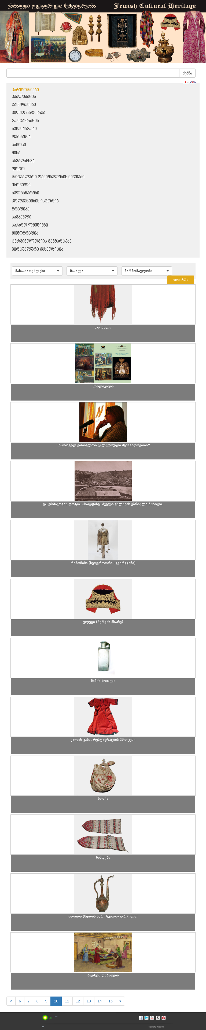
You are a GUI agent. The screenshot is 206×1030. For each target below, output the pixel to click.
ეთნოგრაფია (25, 233)
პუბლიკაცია (24, 97)
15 (110, 1001)
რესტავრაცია (25, 121)
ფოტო (18, 169)
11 (67, 1001)
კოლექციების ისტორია (35, 201)
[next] (120, 1001)
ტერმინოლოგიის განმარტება (42, 241)
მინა (16, 153)
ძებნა (187, 73)
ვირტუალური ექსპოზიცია (37, 249)
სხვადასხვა (23, 161)
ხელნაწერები (25, 193)
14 (100, 1001)
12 (78, 1001)
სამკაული (21, 217)
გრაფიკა (21, 209)
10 (56, 1001)
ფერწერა (21, 137)
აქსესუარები (24, 129)
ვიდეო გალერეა (28, 113)
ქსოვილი (21, 185)
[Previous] (11, 1001)
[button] (37, 271)
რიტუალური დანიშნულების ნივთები (48, 177)
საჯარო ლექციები (30, 225)
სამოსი (19, 145)
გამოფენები (24, 105)
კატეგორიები (25, 90)
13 (89, 1001)
